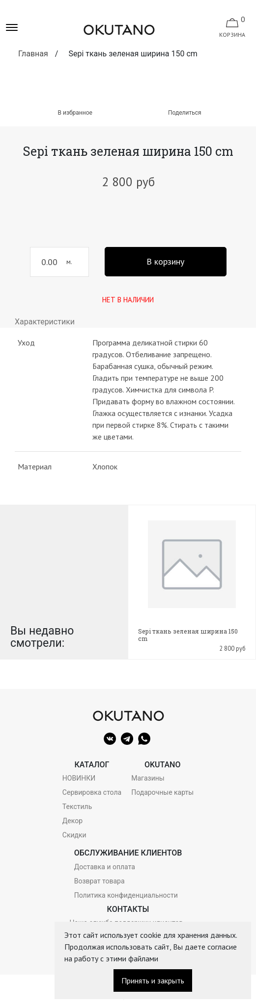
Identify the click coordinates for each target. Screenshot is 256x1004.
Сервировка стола (91, 792)
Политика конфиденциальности (126, 895)
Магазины (147, 778)
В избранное (71, 112)
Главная (33, 53)
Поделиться (184, 112)
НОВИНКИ (78, 778)
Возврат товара (99, 881)
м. (69, 261)
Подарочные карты (162, 792)
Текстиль (77, 806)
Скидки (74, 835)
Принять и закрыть (152, 980)
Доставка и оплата (104, 867)
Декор (72, 821)
